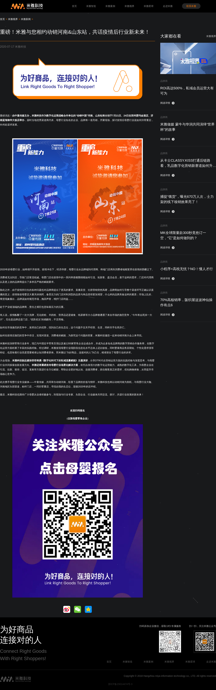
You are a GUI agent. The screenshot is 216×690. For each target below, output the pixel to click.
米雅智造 (91, 6)
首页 (74, 6)
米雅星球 (148, 6)
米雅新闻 (26, 19)
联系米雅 (191, 6)
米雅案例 (110, 6)
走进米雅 (168, 6)
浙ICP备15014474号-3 (120, 684)
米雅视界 (129, 6)
